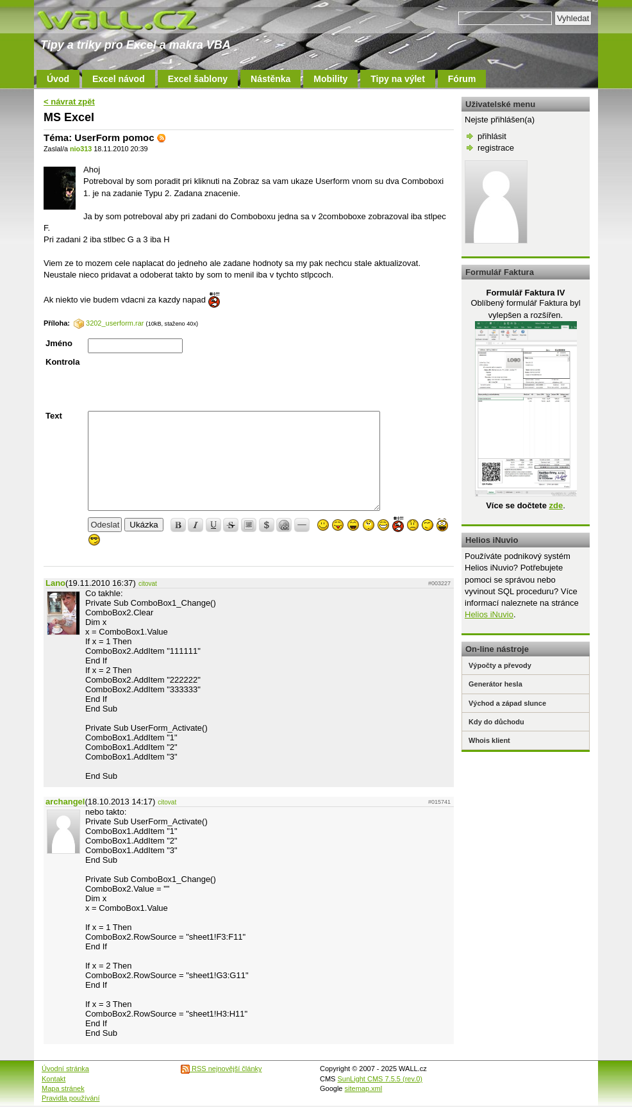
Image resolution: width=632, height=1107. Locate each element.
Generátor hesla (495, 684)
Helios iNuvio (489, 614)
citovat (147, 583)
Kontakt (53, 1079)
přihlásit (492, 136)
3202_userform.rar (109, 323)
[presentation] (185, 382)
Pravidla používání (71, 1098)
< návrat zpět (69, 101)
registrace (496, 148)
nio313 (81, 149)
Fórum (462, 79)
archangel (65, 801)
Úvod (58, 79)
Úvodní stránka (65, 1068)
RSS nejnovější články (221, 1068)
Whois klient (489, 740)
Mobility (330, 79)
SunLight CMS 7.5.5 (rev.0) (380, 1079)
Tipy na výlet (397, 79)
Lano (55, 583)
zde (556, 505)
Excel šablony (198, 79)
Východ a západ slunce (507, 703)
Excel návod (118, 79)
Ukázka (143, 524)
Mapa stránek (63, 1088)
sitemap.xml (364, 1088)
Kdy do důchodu (496, 722)
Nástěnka (270, 79)
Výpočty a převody (500, 665)
